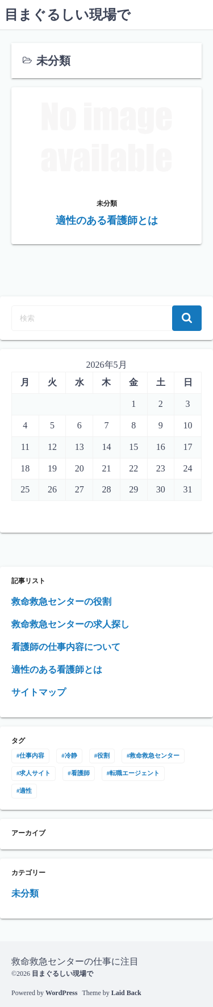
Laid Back (126, 993)
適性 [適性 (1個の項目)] (25, 791)
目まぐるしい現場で (68, 14)
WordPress (61, 993)
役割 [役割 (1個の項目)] (103, 756)
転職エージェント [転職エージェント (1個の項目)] (135, 773)
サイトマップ (38, 692)
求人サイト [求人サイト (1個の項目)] (35, 773)
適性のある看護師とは (56, 669)
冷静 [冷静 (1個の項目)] (71, 756)
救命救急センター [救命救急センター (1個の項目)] (154, 756)
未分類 (25, 893)
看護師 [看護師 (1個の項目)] (80, 773)
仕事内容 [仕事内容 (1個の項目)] (31, 756)
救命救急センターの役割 (61, 601)
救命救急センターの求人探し (70, 624)
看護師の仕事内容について (65, 647)
